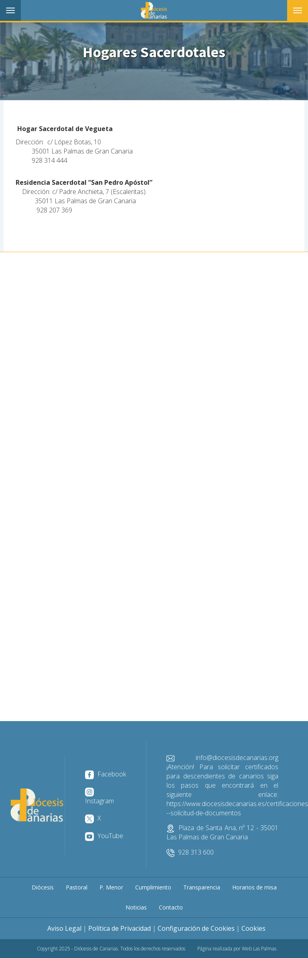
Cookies (253, 928)
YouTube (104, 835)
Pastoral (76, 887)
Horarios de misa (254, 887)
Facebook (105, 774)
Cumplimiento (153, 887)
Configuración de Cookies (196, 928)
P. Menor (111, 887)
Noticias (136, 907)
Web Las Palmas (259, 948)
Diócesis (43, 887)
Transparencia (201, 887)
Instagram (99, 796)
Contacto (171, 907)
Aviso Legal (64, 928)
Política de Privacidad (119, 928)
